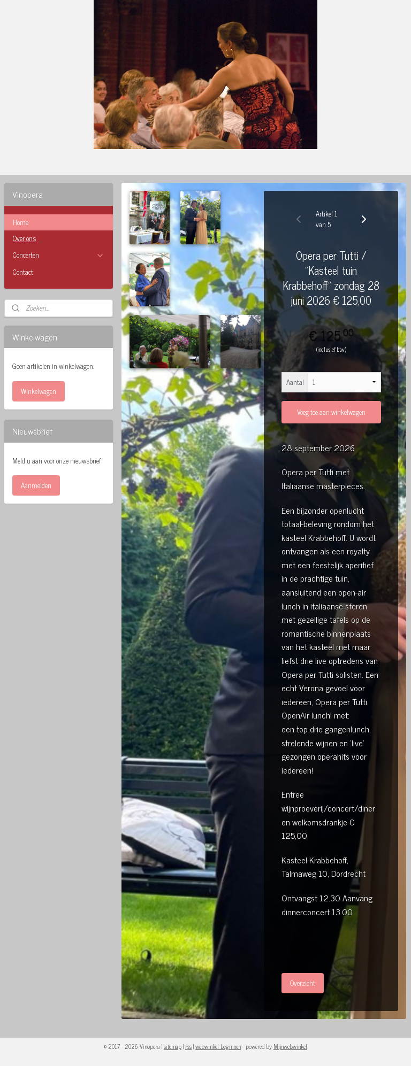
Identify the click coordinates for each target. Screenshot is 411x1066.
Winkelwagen (38, 391)
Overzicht (302, 983)
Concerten (58, 254)
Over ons (24, 238)
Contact (23, 271)
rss (188, 1046)
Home (20, 222)
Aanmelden (36, 485)
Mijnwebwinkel (290, 1046)
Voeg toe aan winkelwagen (331, 412)
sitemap (172, 1046)
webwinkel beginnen (218, 1046)
